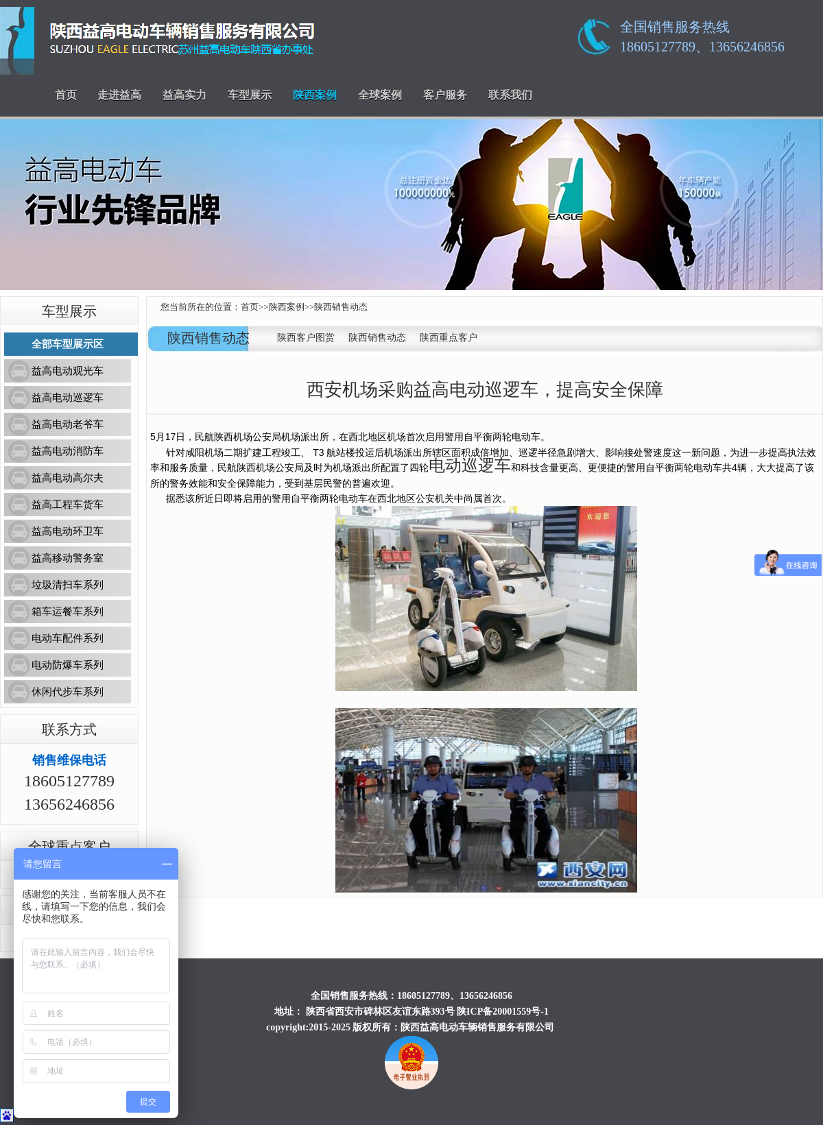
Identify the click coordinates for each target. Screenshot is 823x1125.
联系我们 (510, 95)
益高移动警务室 (68, 558)
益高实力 (184, 95)
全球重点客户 (69, 846)
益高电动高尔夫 (68, 477)
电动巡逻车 (470, 465)
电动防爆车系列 (68, 665)
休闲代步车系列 (68, 691)
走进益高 (119, 95)
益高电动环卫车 (68, 531)
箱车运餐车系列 (68, 611)
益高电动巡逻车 (68, 397)
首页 (66, 95)
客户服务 (445, 95)
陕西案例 (315, 95)
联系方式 (69, 729)
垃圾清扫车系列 (68, 584)
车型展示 (250, 95)
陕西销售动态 (341, 307)
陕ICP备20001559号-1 (503, 1011)
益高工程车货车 (68, 504)
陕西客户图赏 (306, 337)
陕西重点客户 (448, 337)
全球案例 (380, 95)
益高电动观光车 (68, 370)
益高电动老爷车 (68, 424)
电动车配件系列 (68, 638)
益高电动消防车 (68, 451)
